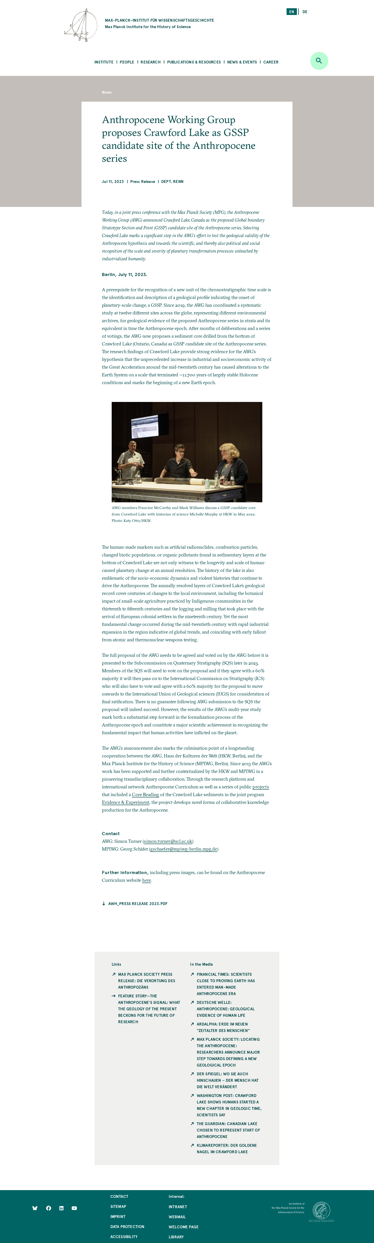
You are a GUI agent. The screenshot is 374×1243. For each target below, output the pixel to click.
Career (271, 61)
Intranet (178, 1206)
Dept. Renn (172, 181)
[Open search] (319, 61)
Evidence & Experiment (125, 802)
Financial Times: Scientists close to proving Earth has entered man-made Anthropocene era (226, 983)
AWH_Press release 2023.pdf (137, 903)
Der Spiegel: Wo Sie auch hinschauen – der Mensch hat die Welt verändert (228, 1080)
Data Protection (127, 1226)
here (146, 880)
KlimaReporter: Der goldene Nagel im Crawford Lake (227, 1148)
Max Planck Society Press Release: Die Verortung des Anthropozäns (146, 980)
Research (150, 61)
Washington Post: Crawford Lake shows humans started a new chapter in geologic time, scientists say (229, 1105)
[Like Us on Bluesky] (34, 1208)
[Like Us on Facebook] (49, 1208)
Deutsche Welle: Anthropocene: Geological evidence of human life (226, 1008)
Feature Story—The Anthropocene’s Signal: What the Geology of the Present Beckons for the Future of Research (149, 1008)
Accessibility (123, 1236)
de (305, 11)
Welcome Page (184, 1226)
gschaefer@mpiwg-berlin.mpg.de (183, 849)
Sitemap (118, 1206)
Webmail (177, 1216)
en (291, 11)
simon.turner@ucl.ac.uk (168, 841)
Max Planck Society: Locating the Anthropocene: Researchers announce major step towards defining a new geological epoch (228, 1052)
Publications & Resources (194, 61)
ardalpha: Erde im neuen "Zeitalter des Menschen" (223, 1027)
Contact (119, 1196)
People (127, 61)
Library (176, 1236)
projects (261, 787)
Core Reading (145, 794)
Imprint (117, 1216)
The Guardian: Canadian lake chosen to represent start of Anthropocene (228, 1130)
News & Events (242, 61)
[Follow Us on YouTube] (74, 1208)
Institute (103, 61)
